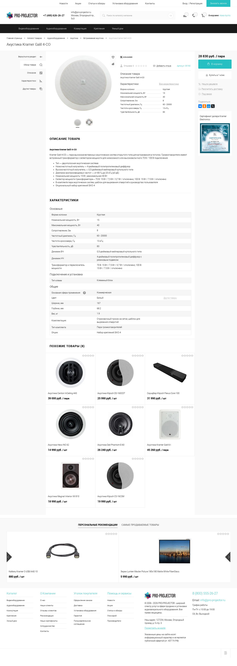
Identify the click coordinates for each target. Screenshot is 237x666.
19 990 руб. (120, 503)
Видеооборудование (16, 600)
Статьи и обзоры (96, 3)
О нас (42, 600)
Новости (63, 3)
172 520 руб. (198, 576)
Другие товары (32, 89)
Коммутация (12, 611)
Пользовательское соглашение (82, 622)
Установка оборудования (125, 3)
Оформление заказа (83, 600)
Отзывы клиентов (48, 611)
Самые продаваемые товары (140, 525)
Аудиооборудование (15, 605)
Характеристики (31, 81)
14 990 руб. (70, 451)
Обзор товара (33, 65)
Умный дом (12, 621)
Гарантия (78, 616)
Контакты (150, 3)
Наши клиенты (46, 605)
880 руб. (16, 576)
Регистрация (196, 3)
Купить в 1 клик (215, 75)
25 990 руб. (120, 400)
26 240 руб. (120, 451)
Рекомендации (47, 616)
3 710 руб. (152, 576)
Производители (114, 621)
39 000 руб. (70, 400)
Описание (34, 73)
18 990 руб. (70, 503)
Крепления (11, 616)
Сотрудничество (47, 626)
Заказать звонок (218, 3)
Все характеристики (169, 84)
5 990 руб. (62, 576)
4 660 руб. (107, 576)
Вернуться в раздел (30, 56)
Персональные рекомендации (97, 525)
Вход (185, 3)
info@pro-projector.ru (212, 600)
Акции (78, 3)
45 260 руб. (170, 451)
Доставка (78, 605)
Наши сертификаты (49, 621)
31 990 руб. (170, 400)
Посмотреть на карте (155, 628)
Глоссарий (112, 616)
